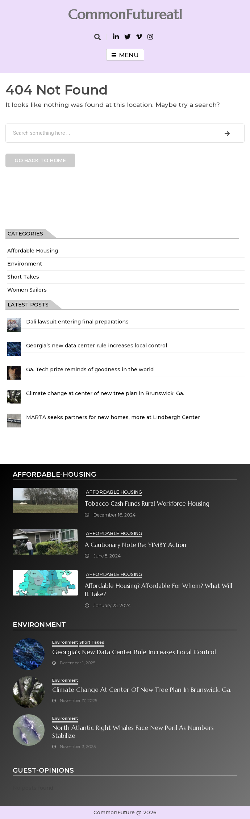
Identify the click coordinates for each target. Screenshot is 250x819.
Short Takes (23, 276)
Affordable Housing (32, 250)
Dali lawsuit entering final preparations (77, 321)
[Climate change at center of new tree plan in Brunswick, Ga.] (14, 397)
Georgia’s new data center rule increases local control (96, 345)
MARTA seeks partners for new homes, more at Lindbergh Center (113, 417)
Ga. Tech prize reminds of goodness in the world (90, 369)
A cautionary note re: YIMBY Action (135, 545)
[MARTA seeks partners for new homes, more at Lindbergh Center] (14, 420)
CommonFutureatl (125, 14)
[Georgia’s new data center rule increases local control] (14, 349)
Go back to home (40, 160)
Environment (24, 263)
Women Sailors (27, 290)
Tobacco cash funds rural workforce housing (147, 503)
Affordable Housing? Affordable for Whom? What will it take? (158, 590)
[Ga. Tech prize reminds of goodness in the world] (14, 373)
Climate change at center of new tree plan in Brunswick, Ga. (105, 393)
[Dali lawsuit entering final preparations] (14, 325)
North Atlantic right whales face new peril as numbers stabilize (133, 732)
